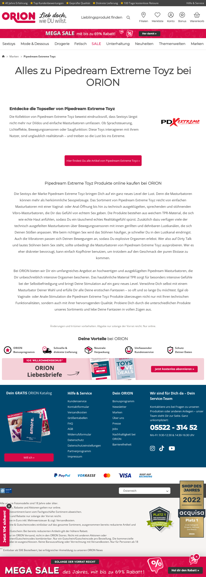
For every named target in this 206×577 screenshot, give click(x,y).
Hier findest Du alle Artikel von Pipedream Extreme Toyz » (103, 161)
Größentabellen (78, 418)
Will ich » (29, 457)
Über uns (118, 418)
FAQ (70, 423)
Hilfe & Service (195, 3)
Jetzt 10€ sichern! (5, 527)
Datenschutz (76, 440)
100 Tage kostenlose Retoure (140, 3)
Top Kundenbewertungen (47, 3)
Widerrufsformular (79, 434)
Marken (197, 44)
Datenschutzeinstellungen (84, 445)
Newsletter (119, 407)
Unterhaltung (118, 44)
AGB (70, 429)
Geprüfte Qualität (78, 3)
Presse (116, 423)
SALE (96, 44)
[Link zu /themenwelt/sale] (103, 33)
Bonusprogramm (123, 401)
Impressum (75, 456)
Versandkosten (77, 412)
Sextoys (8, 44)
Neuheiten (144, 44)
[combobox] (101, 17)
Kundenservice (77, 401)
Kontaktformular (78, 407)
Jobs (115, 429)
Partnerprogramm (79, 451)
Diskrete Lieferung (105, 3)
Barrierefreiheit (122, 444)
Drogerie (62, 44)
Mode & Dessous (35, 44)
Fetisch (80, 44)
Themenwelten (172, 44)
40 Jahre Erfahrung (15, 3)
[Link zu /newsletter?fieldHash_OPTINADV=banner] (103, 369)
